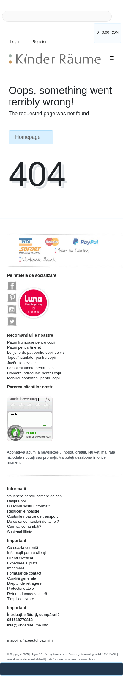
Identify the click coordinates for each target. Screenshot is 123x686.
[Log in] (13, 39)
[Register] (35, 37)
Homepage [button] (31, 137)
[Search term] (57, 16)
